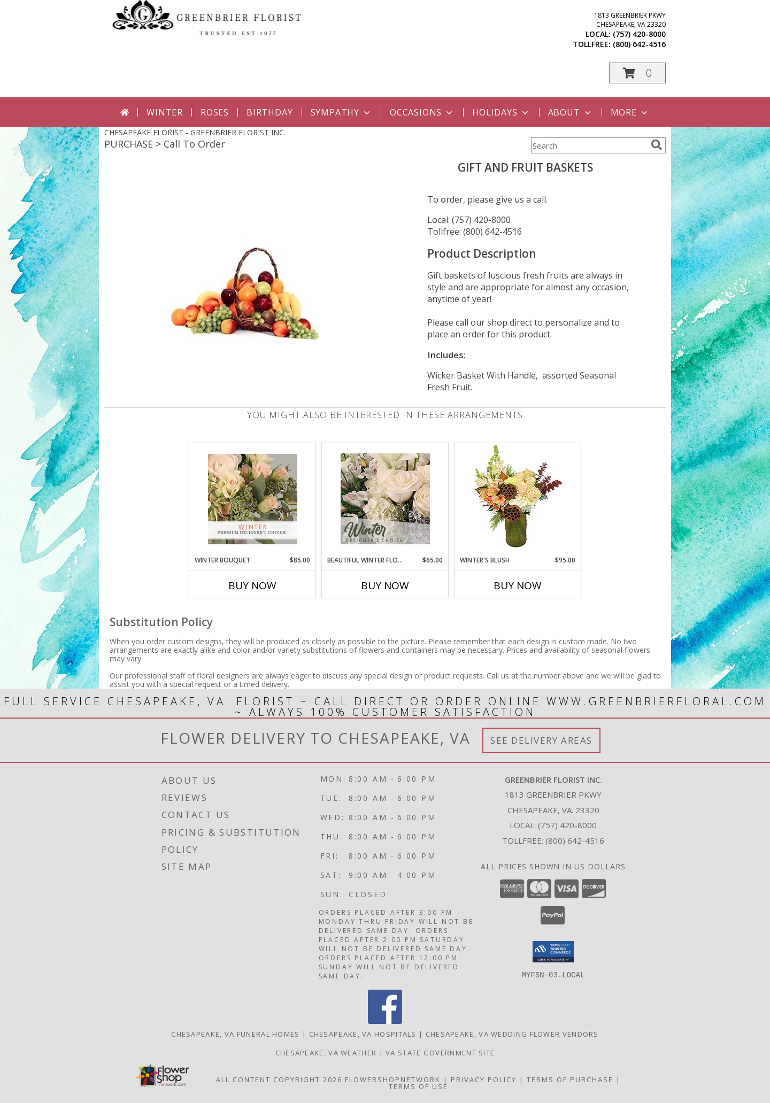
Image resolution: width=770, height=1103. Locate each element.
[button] (637, 73)
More (630, 112)
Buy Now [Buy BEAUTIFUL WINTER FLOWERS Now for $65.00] (385, 585)
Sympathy (341, 112)
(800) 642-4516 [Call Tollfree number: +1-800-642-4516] (574, 840)
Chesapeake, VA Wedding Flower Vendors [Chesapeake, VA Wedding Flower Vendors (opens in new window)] (512, 1034)
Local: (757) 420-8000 (469, 220)
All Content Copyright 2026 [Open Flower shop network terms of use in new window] (279, 1079)
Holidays (501, 112)
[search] (656, 145)
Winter (165, 112)
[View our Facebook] (385, 1021)
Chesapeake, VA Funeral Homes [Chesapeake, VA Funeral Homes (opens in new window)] (235, 1034)
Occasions (422, 112)
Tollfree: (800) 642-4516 (474, 231)
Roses (215, 112)
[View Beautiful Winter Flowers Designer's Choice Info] (385, 498)
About (570, 112)
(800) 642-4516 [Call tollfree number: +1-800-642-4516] (639, 44)
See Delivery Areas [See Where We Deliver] (541, 740)
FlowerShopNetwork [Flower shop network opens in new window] (393, 1079)
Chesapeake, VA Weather (326, 1053)
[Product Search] (589, 145)
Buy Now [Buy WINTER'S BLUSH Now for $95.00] (518, 585)
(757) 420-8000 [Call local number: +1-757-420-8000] (639, 34)
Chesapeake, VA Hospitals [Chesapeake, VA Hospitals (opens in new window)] (363, 1034)
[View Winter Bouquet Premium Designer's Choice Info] (252, 499)
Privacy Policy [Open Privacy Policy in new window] (484, 1079)
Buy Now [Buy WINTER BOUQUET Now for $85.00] (252, 585)
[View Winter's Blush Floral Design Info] (518, 499)
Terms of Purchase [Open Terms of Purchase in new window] (570, 1079)
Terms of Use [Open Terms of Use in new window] (418, 1086)
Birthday (269, 112)
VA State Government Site (440, 1053)
